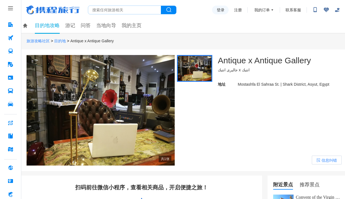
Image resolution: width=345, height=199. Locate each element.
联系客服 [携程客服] (293, 10)
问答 (86, 25)
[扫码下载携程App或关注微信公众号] (315, 10)
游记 (70, 25)
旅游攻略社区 (38, 41)
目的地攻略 (47, 25)
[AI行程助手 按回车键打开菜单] (10, 123)
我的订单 (262, 10)
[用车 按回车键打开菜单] (10, 104)
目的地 (60, 41)
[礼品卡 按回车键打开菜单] (10, 181)
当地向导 (106, 25)
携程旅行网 (53, 10)
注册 (238, 10)
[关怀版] (337, 10)
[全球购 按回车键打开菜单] (10, 168)
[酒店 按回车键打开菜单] (10, 24)
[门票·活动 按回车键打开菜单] (10, 77)
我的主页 (132, 25)
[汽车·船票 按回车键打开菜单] (10, 91)
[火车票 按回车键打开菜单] (10, 51)
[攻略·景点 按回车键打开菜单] (10, 136)
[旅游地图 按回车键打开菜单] (10, 149)
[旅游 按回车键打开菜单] (10, 64)
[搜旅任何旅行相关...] (124, 9)
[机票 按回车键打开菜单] (10, 38)
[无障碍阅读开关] (326, 10)
